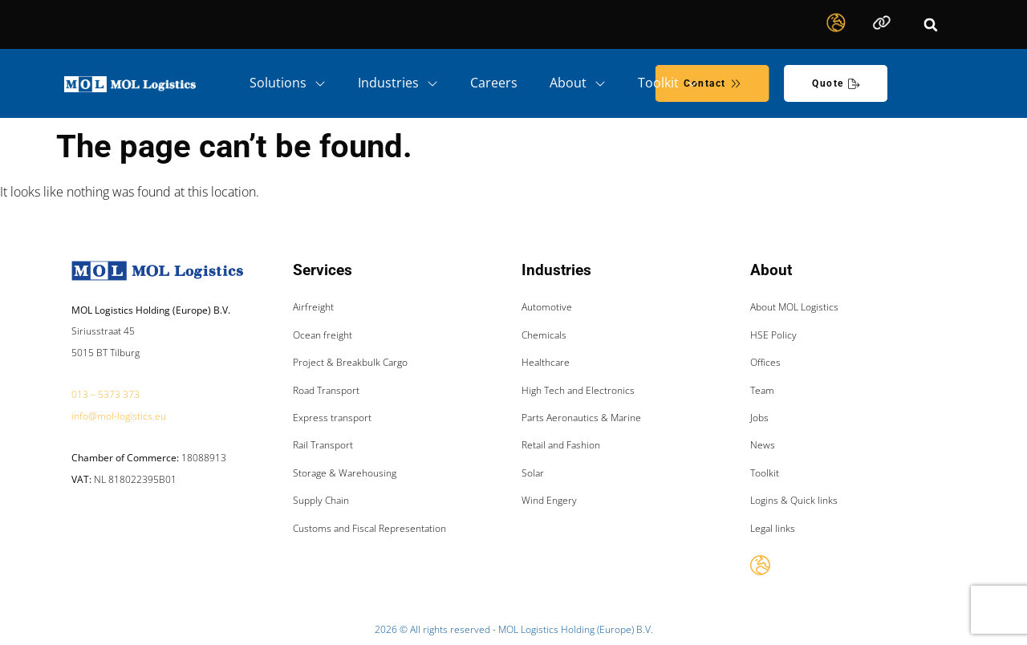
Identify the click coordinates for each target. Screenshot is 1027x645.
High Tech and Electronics (578, 390)
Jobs (759, 417)
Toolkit (668, 83)
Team (762, 390)
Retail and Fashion (561, 445)
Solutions (288, 83)
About (578, 83)
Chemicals (544, 335)
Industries (398, 83)
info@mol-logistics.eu (118, 416)
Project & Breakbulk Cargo (350, 362)
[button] (931, 24)
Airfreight (313, 307)
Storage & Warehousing (344, 473)
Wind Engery (549, 500)
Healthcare (546, 362)
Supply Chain (321, 500)
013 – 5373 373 (105, 394)
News (762, 445)
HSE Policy (773, 335)
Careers (494, 82)
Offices (765, 362)
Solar (533, 473)
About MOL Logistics (794, 307)
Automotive (547, 307)
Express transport (332, 417)
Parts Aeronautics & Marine (581, 417)
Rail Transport (323, 445)
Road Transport (326, 390)
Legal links (772, 528)
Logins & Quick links (794, 500)
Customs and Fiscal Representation (369, 528)
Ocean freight (322, 335)
